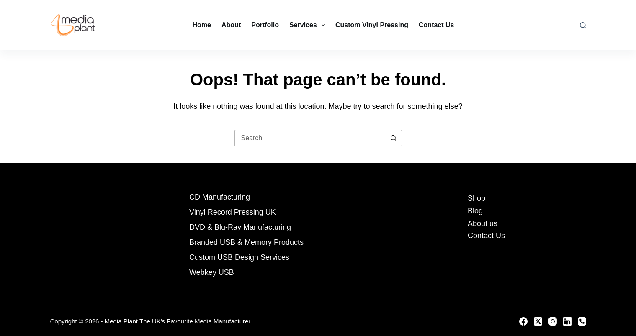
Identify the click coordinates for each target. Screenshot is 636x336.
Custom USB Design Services (239, 257)
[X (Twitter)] (538, 321)
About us (482, 223)
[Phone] (582, 321)
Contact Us (436, 24)
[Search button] (393, 138)
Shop (476, 198)
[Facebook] (523, 321)
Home (202, 24)
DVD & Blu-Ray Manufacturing (240, 227)
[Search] (583, 25)
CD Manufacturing (219, 197)
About (231, 24)
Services (308, 25)
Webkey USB (211, 272)
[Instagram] (552, 321)
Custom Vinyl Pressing (371, 24)
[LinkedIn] (567, 321)
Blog (475, 211)
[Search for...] (309, 138)
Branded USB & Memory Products (246, 242)
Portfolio (265, 24)
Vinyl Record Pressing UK (232, 212)
